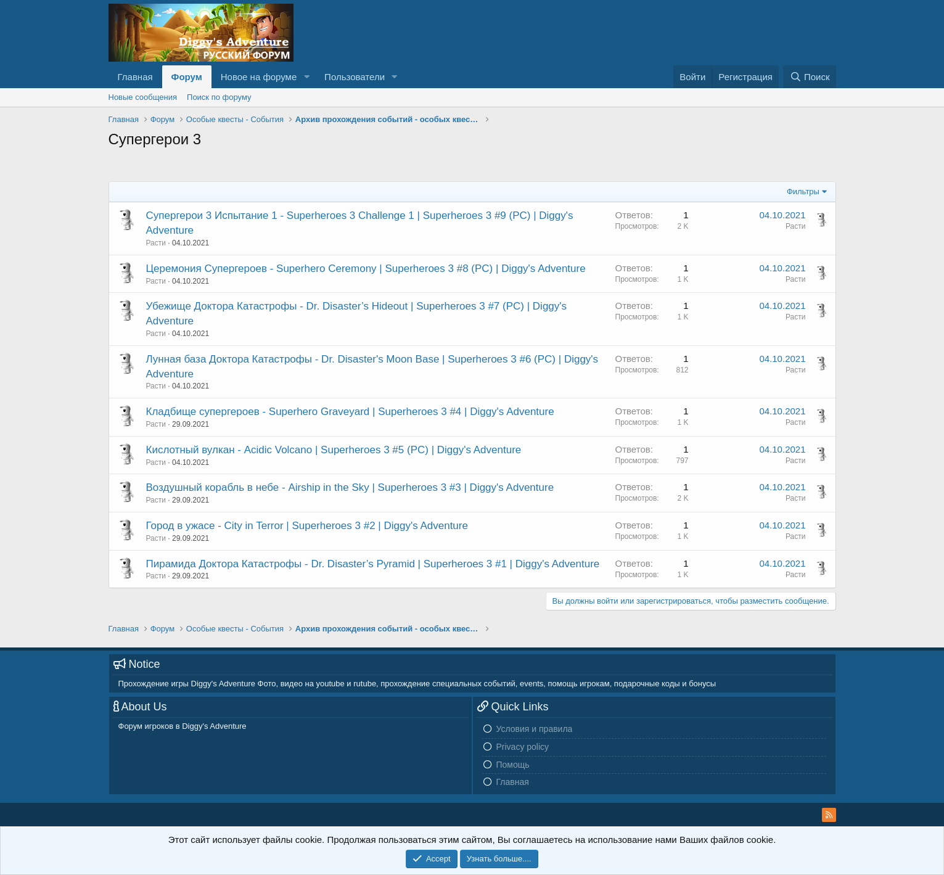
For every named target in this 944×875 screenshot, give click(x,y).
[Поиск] (809, 76)
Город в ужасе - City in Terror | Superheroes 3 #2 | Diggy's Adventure (307, 526)
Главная (135, 77)
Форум (186, 77)
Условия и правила (534, 729)
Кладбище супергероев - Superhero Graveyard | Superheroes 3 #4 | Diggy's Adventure (350, 411)
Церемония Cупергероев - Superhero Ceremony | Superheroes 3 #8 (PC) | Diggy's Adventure (366, 268)
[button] (306, 76)
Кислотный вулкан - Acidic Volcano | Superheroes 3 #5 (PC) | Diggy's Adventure (334, 450)
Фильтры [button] (803, 191)
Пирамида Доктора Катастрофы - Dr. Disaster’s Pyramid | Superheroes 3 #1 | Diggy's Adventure (373, 564)
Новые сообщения (143, 97)
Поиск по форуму (219, 97)
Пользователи (354, 77)
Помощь (513, 765)
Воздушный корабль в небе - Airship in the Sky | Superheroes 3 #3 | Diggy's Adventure (350, 487)
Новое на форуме (259, 77)
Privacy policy (522, 747)
